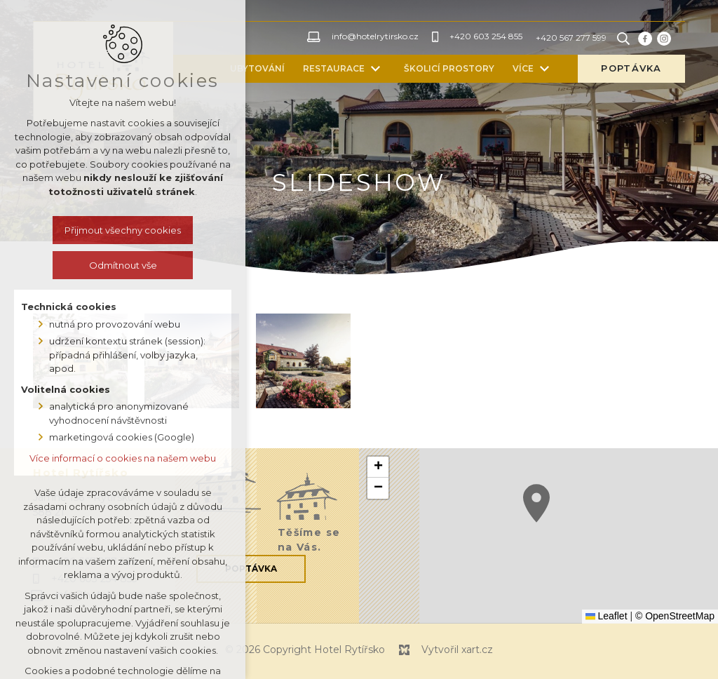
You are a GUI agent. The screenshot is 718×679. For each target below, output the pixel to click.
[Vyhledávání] (623, 38)
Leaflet (606, 615)
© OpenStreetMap (674, 615)
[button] (536, 503)
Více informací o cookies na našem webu (122, 458)
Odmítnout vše (123, 265)
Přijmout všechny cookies (123, 230)
